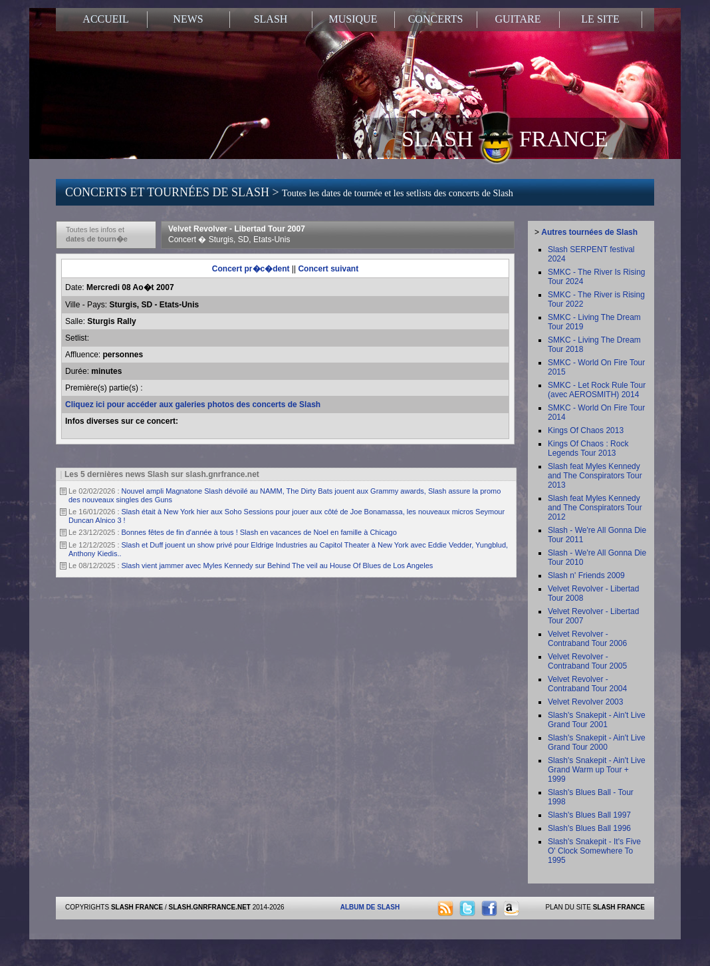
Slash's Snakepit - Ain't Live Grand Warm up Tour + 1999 (597, 770)
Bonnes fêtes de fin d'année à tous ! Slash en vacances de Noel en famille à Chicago (259, 532)
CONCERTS (435, 19)
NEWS (188, 19)
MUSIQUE (353, 19)
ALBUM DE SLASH (370, 907)
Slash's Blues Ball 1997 (589, 815)
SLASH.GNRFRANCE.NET (210, 907)
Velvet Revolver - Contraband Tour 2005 (587, 661)
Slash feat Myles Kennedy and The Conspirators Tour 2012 (595, 508)
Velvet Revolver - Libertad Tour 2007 (236, 234)
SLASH (271, 19)
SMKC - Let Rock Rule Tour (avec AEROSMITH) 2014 (597, 390)
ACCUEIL (105, 19)
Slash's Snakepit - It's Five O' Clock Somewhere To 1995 (594, 851)
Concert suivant (328, 268)
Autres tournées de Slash (589, 232)
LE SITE (600, 19)
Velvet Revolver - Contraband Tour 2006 (587, 638)
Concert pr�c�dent (251, 268)
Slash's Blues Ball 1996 (589, 828)
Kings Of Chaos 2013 (586, 430)
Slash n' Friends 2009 (586, 575)
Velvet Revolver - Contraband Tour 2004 (587, 684)
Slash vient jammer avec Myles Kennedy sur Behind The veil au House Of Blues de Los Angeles (277, 565)
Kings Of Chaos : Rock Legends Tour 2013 (588, 448)
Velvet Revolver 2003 (585, 702)
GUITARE (518, 19)
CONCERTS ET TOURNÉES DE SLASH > (289, 192)
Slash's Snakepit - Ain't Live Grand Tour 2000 (597, 742)
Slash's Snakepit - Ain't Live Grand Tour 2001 (597, 720)
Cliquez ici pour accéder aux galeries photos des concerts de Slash (192, 404)
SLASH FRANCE (505, 138)
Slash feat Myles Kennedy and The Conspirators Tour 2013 (595, 476)
